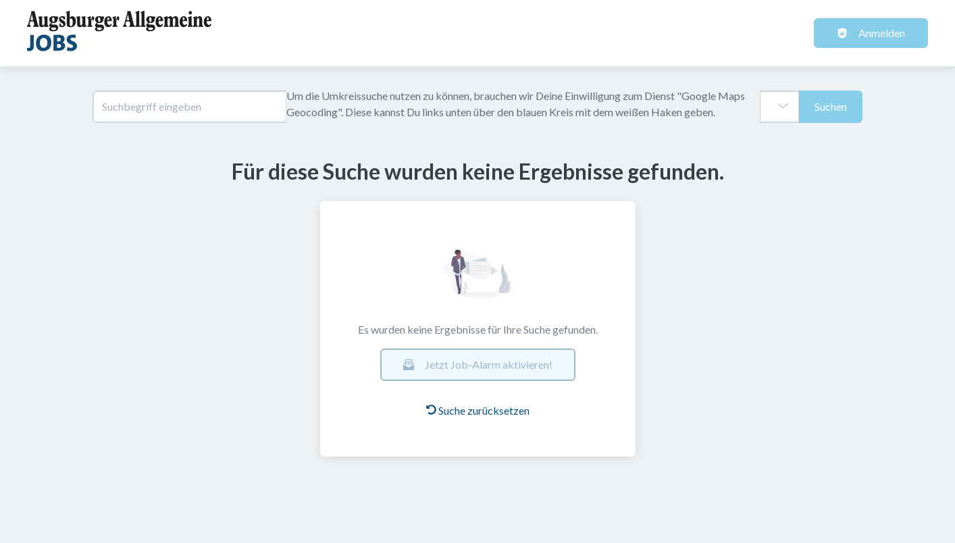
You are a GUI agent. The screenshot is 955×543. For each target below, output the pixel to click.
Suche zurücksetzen (478, 410)
